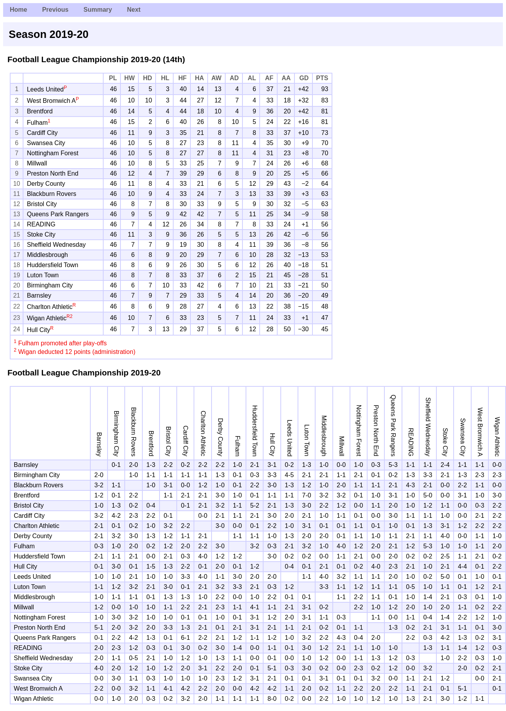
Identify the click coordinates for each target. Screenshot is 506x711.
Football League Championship (68, 59)
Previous (55, 9)
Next (134, 9)
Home (18, 9)
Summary (97, 9)
